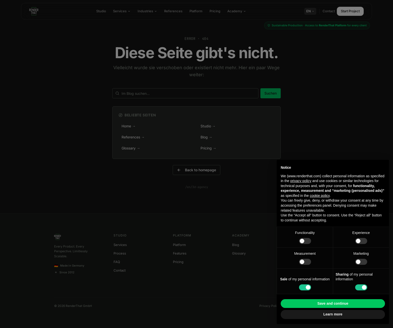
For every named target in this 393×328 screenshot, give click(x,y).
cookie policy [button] (320, 196)
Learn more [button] (332, 314)
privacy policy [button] (300, 181)
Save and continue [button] (332, 303)
